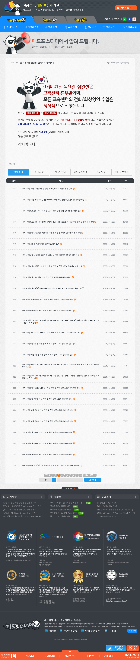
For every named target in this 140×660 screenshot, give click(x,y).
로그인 (116, 19)
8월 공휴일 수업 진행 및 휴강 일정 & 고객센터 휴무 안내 (51, 443)
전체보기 (18, 172)
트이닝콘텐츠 (122, 172)
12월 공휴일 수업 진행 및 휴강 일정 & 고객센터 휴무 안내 (51, 410)
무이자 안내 (60, 172)
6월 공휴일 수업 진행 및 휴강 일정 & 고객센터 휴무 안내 (51, 454)
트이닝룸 (101, 172)
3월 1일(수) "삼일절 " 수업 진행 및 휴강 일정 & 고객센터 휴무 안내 (55, 388)
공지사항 (39, 172)
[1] (131, 510)
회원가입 (106, 19)
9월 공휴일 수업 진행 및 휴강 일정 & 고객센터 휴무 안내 (51, 432)
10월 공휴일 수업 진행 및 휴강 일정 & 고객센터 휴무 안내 (51, 421)
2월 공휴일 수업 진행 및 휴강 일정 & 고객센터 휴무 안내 (51, 399)
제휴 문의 (132, 631)
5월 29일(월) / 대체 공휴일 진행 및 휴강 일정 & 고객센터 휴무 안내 (55, 465)
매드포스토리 (81, 172)
